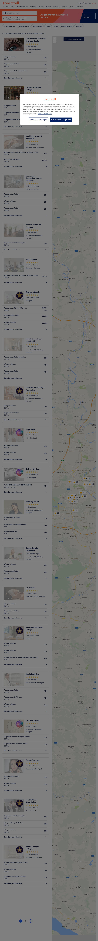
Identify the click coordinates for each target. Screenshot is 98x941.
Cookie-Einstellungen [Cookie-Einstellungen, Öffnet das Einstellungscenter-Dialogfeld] (38, 120)
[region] (49, 109)
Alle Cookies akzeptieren (61, 120)
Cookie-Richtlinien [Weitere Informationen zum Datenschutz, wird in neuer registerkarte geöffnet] (45, 114)
